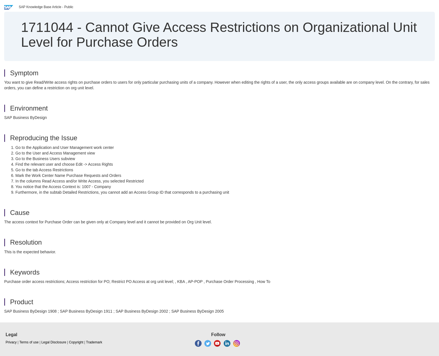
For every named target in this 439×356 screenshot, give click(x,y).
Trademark (94, 342)
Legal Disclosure (53, 342)
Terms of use (29, 342)
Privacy (11, 342)
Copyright (76, 342)
